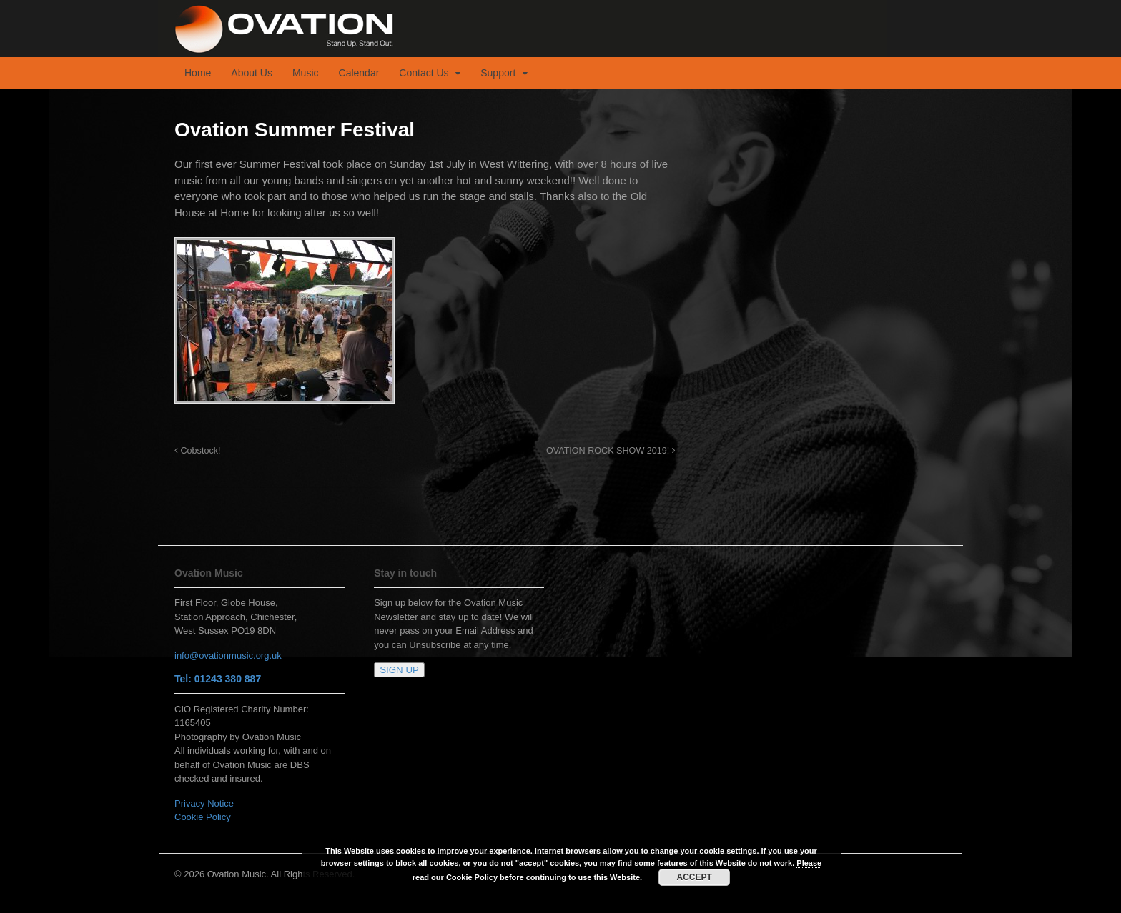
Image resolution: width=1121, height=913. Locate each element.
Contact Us (423, 73)
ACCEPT (694, 877)
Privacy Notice (204, 803)
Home (197, 73)
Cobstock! (197, 451)
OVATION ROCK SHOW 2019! (611, 451)
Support (497, 73)
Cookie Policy (202, 817)
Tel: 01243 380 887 (217, 678)
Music (305, 73)
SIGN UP (399, 669)
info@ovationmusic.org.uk (228, 655)
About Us (251, 73)
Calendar (359, 73)
